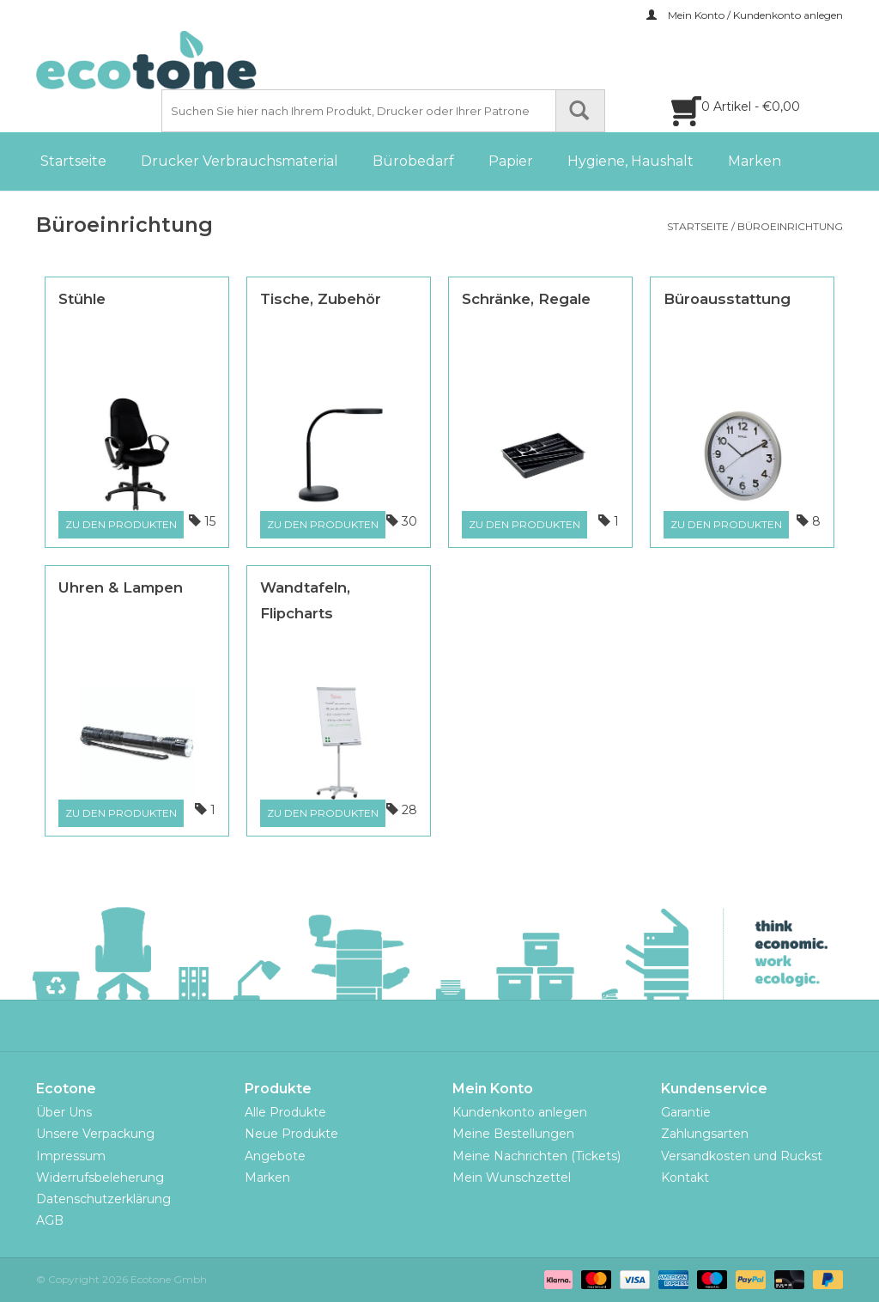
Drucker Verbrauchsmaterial (239, 161)
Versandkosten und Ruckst (741, 1156)
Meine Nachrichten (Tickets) (536, 1156)
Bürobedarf (413, 161)
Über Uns (64, 1112)
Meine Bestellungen (513, 1133)
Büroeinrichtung (790, 226)
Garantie (686, 1112)
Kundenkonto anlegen (519, 1112)
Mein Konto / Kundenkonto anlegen (744, 15)
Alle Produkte (285, 1112)
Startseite (73, 161)
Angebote (275, 1156)
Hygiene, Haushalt (630, 161)
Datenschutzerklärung (103, 1199)
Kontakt (685, 1177)
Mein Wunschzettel (511, 1177)
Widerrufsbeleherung (100, 1177)
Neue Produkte (291, 1133)
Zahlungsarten (705, 1133)
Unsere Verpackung (95, 1133)
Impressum (71, 1156)
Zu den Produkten (121, 524)
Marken (754, 161)
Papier (510, 161)
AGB (50, 1220)
